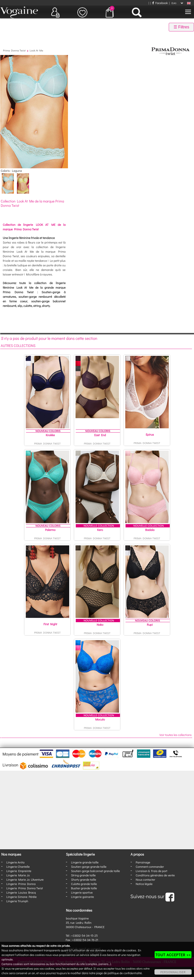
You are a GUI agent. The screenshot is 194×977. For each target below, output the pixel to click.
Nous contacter (145, 879)
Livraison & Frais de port (151, 871)
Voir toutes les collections (175, 735)
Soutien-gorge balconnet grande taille (95, 871)
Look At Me (36, 50)
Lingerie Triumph (17, 901)
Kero (100, 530)
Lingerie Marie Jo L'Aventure (24, 879)
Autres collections (18, 345)
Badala (149, 530)
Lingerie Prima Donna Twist (24, 888)
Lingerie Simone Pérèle (21, 897)
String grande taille (83, 875)
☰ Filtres (181, 27)
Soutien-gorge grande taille (88, 866)
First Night (50, 624)
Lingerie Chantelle (18, 866)
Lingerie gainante (82, 897)
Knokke (50, 435)
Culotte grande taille (84, 884)
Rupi (150, 624)
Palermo (50, 530)
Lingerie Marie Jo (18, 875)
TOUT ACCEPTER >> (173, 954)
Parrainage (143, 862)
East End (100, 435)
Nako (100, 624)
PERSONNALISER (173, 972)
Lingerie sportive (81, 892)
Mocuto (100, 719)
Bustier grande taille (84, 888)
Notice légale (144, 884)
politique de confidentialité (125, 973)
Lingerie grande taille (85, 862)
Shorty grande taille (83, 879)
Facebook (160, 3)
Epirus (150, 434)
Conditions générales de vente (155, 875)
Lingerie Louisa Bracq (21, 892)
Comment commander (150, 866)
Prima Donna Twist (14, 50)
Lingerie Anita (15, 862)
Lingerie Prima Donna (21, 884)
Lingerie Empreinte (18, 871)
